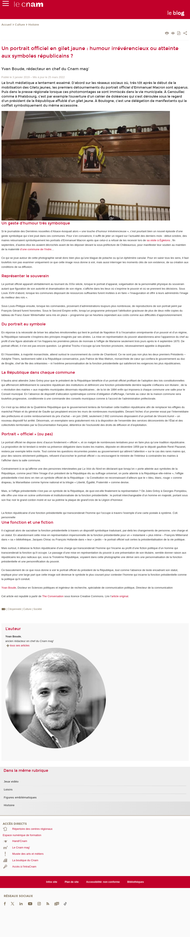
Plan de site (72, 881)
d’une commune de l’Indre (35, 249)
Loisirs (8, 789)
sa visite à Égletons (158, 240)
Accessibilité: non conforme (103, 881)
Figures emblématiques (20, 797)
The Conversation (53, 596)
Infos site (51, 881)
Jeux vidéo (11, 781)
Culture (20, 24)
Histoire (33, 24)
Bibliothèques (135, 881)
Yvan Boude (8, 587)
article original (119, 596)
